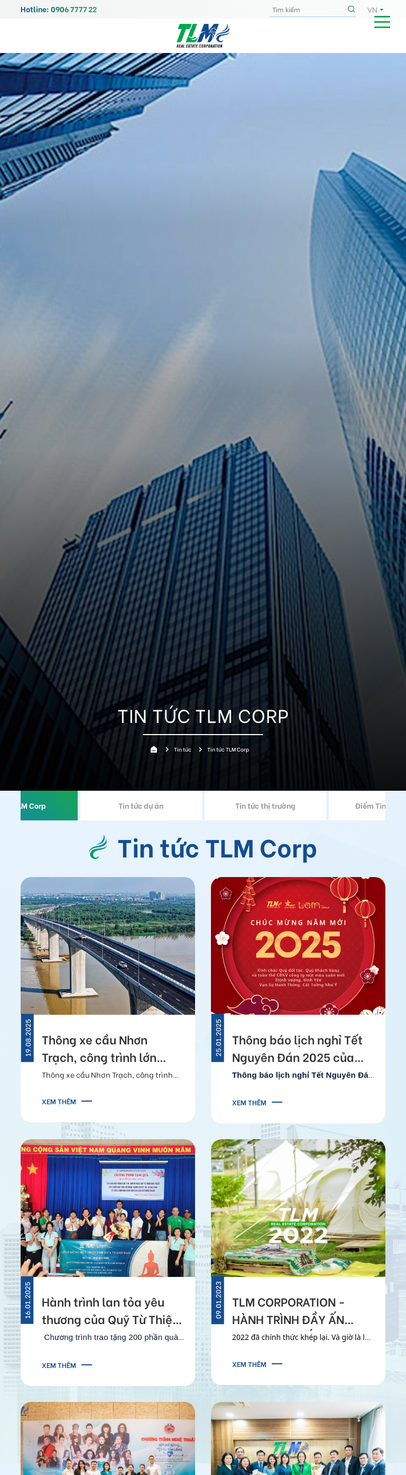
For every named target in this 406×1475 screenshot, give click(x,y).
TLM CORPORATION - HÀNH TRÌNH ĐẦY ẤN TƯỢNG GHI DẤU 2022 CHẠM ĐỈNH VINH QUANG (300, 1312)
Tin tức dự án (140, 805)
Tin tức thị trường (265, 805)
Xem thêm (59, 1101)
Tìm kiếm (352, 9)
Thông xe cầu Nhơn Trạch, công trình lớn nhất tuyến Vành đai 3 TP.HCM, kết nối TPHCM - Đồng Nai (111, 1050)
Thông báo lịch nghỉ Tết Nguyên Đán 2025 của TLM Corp (297, 1050)
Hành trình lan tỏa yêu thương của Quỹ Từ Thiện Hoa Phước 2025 (110, 1312)
